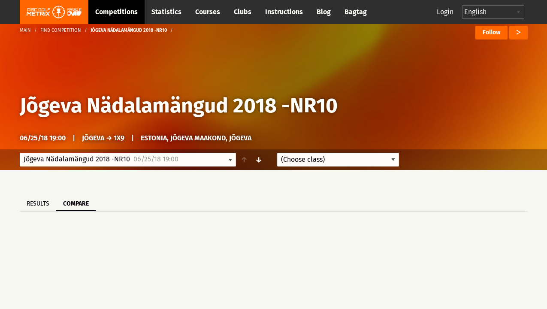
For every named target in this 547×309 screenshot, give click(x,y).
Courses (207, 12)
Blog (324, 12)
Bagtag (356, 12)
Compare (76, 203)
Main (25, 30)
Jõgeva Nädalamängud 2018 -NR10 (179, 105)
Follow (491, 32)
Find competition (60, 30)
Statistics (166, 12)
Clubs (242, 12)
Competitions (116, 12)
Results (38, 203)
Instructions (284, 12)
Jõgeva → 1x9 (103, 138)
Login (445, 12)
